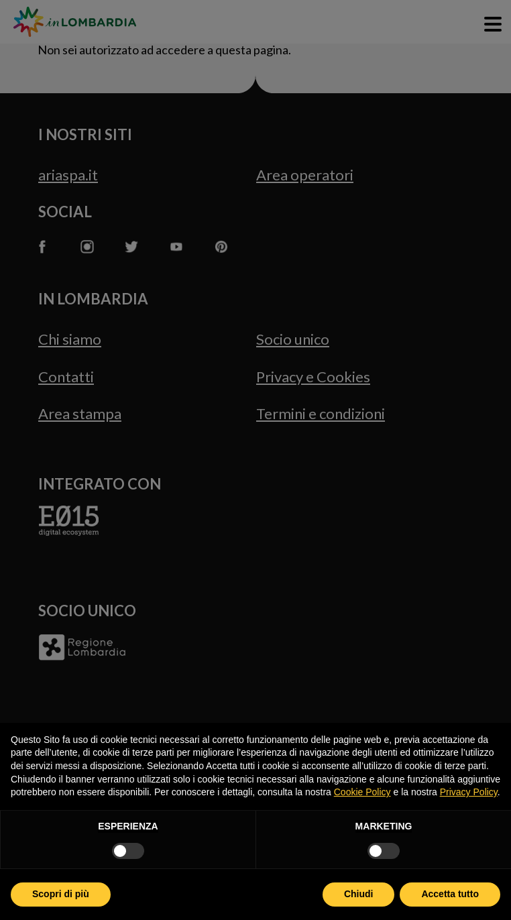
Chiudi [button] (359, 893)
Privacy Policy (469, 792)
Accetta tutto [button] (450, 893)
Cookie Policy (362, 792)
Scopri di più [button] (60, 893)
